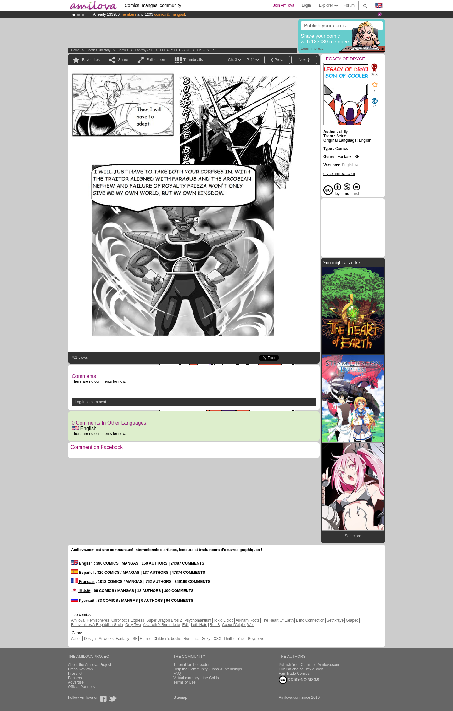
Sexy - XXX (211, 638)
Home (75, 50)
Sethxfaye (335, 620)
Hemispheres (98, 620)
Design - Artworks (99, 638)
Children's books (167, 638)
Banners (75, 678)
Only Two (133, 625)
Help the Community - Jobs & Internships (207, 669)
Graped (352, 620)
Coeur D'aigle (234, 625)
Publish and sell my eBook (301, 669)
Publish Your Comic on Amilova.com (309, 665)
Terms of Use (184, 682)
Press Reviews (80, 669)
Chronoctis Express (127, 620)
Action (76, 638)
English (84, 428)
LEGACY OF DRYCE (175, 50)
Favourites (91, 60)
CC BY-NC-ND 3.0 (299, 680)
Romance (191, 638)
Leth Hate (199, 625)
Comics (123, 50)
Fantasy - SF (144, 50)
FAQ (177, 673)
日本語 (80, 591)
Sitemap (180, 697)
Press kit (75, 673)
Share (123, 60)
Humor (145, 638)
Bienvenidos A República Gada (97, 625)
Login (306, 5)
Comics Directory (98, 50)
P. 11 (215, 50)
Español (82, 572)
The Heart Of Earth (278, 620)
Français (83, 581)
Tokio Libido (223, 620)
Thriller (229, 638)
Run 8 (215, 625)
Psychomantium (197, 620)
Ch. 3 (201, 50)
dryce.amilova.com (339, 174)
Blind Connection (310, 620)
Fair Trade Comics (294, 673)
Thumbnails (193, 60)
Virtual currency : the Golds (196, 678)
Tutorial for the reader (191, 665)
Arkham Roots (248, 620)
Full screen (156, 60)
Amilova (78, 620)
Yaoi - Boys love (250, 638)
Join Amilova (283, 5)
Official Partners (81, 687)
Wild (250, 625)
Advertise (76, 682)
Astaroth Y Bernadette (161, 625)
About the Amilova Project (89, 665)
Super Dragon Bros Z (164, 620)
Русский (82, 600)
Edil (185, 625)
